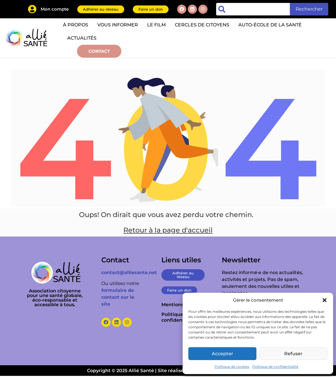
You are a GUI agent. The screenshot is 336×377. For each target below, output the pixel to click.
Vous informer (117, 25)
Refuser (293, 353)
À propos (75, 25)
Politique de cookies (232, 366)
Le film (156, 25)
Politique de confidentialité (275, 366)
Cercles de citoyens (202, 25)
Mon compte (55, 9)
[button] (324, 300)
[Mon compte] (32, 9)
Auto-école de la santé (270, 25)
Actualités (81, 38)
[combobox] (253, 9)
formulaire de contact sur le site (117, 298)
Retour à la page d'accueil (168, 231)
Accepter (222, 353)
